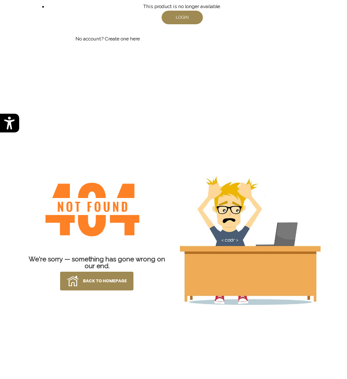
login (182, 17)
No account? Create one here (107, 39)
